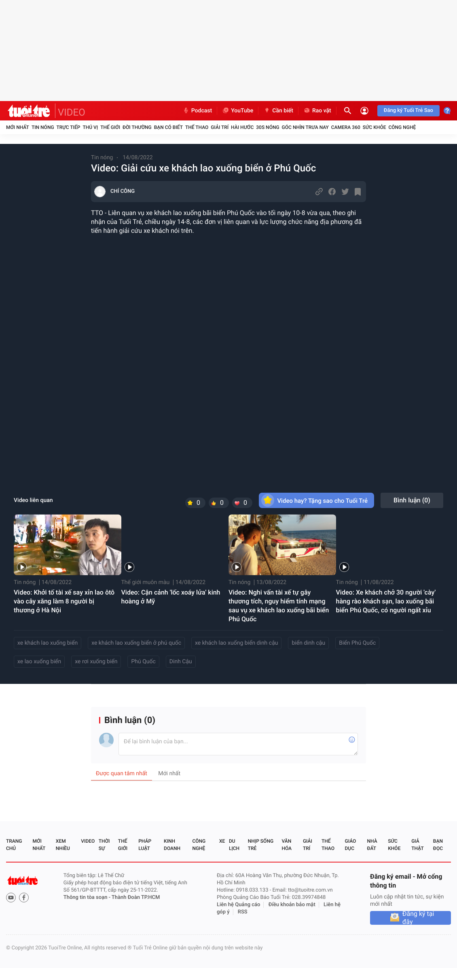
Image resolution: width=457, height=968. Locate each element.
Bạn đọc (438, 844)
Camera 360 (345, 127)
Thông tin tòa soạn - (87, 897)
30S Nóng (267, 127)
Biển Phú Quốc (357, 643)
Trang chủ (14, 844)
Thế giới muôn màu (145, 582)
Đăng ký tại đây (418, 918)
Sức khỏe (374, 127)
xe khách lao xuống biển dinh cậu (236, 643)
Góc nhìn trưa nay (305, 127)
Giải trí (219, 127)
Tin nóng (43, 127)
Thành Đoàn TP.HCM (136, 897)
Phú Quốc (143, 661)
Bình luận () (412, 500)
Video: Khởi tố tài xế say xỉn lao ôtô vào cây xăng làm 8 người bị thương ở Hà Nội (64, 601)
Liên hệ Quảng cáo (238, 905)
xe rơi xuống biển (96, 661)
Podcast (197, 111)
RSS (243, 912)
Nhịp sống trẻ (260, 844)
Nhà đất (372, 844)
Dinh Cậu (180, 661)
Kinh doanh (172, 844)
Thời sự (104, 844)
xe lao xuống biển (39, 661)
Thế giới (110, 127)
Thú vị (90, 127)
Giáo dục (350, 844)
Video (88, 841)
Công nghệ (402, 127)
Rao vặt (317, 111)
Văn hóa (286, 844)
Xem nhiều (63, 844)
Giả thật (417, 844)
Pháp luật (144, 844)
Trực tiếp (68, 127)
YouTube (237, 111)
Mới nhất (17, 127)
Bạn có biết (168, 127)
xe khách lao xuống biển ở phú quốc (136, 643)
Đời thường (137, 127)
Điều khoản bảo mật (292, 905)
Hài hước (242, 127)
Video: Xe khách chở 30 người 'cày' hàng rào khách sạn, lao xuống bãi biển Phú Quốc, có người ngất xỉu (386, 601)
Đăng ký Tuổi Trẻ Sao (408, 111)
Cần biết (278, 111)
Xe (222, 841)
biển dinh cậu (308, 643)
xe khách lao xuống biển (47, 643)
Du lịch (234, 844)
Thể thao (196, 127)
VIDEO (71, 112)
